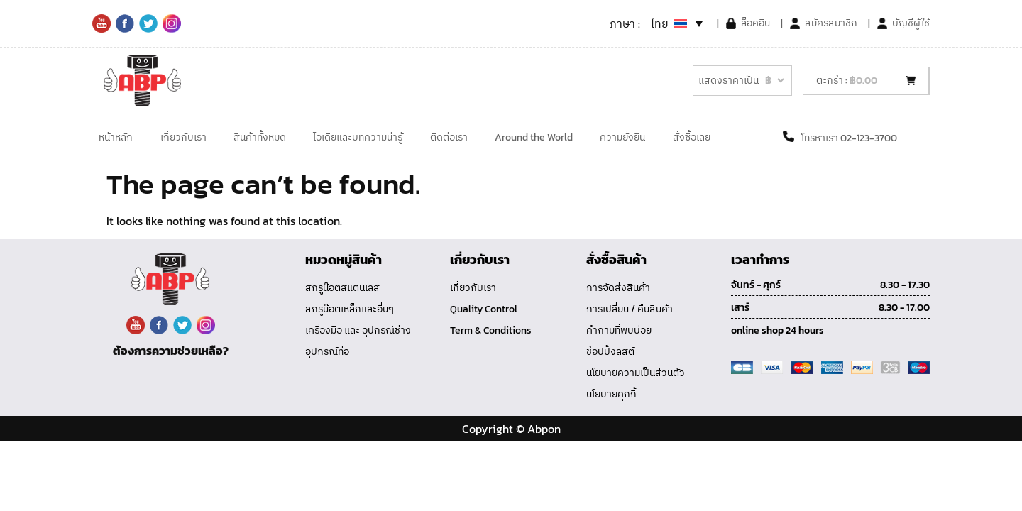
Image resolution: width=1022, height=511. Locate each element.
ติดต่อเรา (449, 137)
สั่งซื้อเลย (691, 137)
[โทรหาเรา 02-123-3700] (788, 136)
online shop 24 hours (777, 330)
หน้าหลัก (116, 137)
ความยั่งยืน (622, 137)
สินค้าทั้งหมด (259, 137)
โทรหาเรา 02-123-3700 (849, 138)
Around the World (534, 137)
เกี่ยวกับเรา (183, 137)
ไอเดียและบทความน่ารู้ (357, 137)
